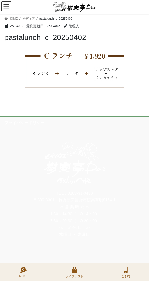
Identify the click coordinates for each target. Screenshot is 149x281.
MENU (23, 272)
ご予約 (125, 272)
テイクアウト (74, 272)
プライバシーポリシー (24, 122)
